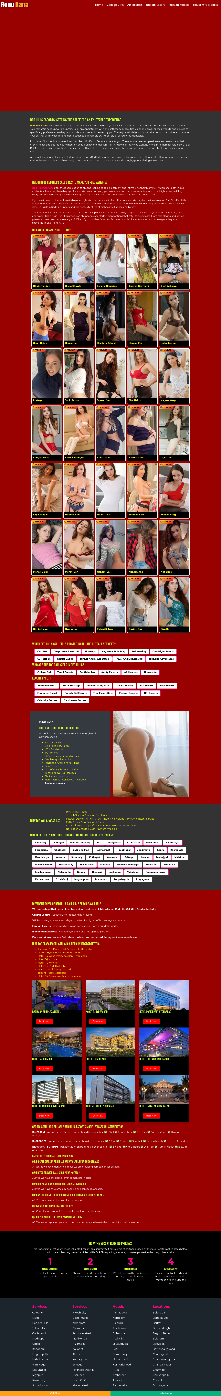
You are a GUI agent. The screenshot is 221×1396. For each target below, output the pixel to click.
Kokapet (77, 1349)
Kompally (76, 857)
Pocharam (101, 879)
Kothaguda (79, 1359)
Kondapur (38, 1349)
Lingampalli (120, 1359)
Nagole (81, 872)
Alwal (116, 1369)
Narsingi (97, 872)
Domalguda (160, 1385)
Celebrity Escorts (47, 700)
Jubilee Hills (39, 1328)
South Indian (87, 672)
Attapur (117, 1380)
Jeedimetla (144, 850)
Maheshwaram (44, 864)
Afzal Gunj (62, 879)
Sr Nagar (77, 1364)
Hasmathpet (103, 850)
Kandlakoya (42, 857)
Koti (115, 1349)
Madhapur (39, 1338)
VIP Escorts (146, 685)
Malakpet (179, 857)
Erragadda (114, 842)
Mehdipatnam (41, 1359)
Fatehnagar (173, 842)
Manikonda (79, 1338)
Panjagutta (120, 1312)
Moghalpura (81, 879)
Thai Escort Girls (102, 693)
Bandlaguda (160, 1317)
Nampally (119, 1317)
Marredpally (66, 864)
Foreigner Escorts (47, 693)
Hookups (90, 651)
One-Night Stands (163, 651)
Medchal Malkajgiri (128, 864)
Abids (76, 1354)
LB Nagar (128, 857)
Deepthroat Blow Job (66, 651)
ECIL (99, 842)
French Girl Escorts (76, 693)
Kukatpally (39, 1380)
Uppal (36, 1343)
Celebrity (37, 1312)
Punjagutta (142, 879)
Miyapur (37, 1375)
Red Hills (118, 1338)
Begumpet (39, 1369)
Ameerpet (78, 1323)
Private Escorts (124, 685)
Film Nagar (39, 1364)
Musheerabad (43, 872)
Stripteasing (139, 651)
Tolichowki (119, 1328)
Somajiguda (40, 1385)
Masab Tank (87, 864)
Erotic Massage (71, 685)
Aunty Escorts (109, 672)
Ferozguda (41, 850)
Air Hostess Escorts (75, 700)
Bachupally (120, 1385)
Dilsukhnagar (80, 1317)
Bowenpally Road (164, 1349)
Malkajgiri (162, 857)
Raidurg (118, 1323)
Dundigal (58, 842)
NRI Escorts (151, 693)
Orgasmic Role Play (113, 651)
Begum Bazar (161, 1333)
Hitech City (79, 1312)
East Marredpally (80, 842)
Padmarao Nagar (156, 872)
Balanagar (159, 1312)
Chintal (157, 1380)
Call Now (55, 1393)
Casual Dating (65, 659)
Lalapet (145, 857)
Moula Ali (169, 864)
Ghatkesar (60, 850)
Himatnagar (124, 850)
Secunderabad (81, 1333)
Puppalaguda (121, 879)
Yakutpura (133, 872)
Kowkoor (112, 857)
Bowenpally (120, 1354)
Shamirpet (79, 1328)
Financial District (83, 1369)
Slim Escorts (167, 685)
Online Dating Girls (98, 685)
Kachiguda (176, 850)
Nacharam (115, 872)
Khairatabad (80, 1385)
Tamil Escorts (65, 672)
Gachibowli (39, 1333)
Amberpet (119, 1375)
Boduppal (159, 1343)
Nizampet (78, 1343)
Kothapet (94, 857)
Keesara (60, 857)
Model (36, 1317)
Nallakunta (64, 872)
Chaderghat (160, 1354)
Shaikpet (78, 1375)
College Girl (44, 672)
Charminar (159, 1369)
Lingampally (40, 1354)
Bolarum (158, 1338)
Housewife (150, 672)
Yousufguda (120, 1343)
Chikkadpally (161, 1375)
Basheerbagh (161, 1328)
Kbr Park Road (122, 1364)
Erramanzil (133, 842)
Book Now (44, 1021)
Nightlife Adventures (161, 659)
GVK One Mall (81, 850)
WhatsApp (166, 1393)
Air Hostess (131, 672)
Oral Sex (42, 651)
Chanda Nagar (162, 1364)
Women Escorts (46, 685)
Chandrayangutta (164, 1359)
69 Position (44, 659)
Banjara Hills (40, 1323)
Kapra (160, 850)
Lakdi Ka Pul (80, 1380)
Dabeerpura (42, 879)
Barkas (157, 1323)
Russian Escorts (128, 693)
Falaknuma (153, 842)
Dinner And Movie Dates (94, 659)
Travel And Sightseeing (129, 659)
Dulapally (40, 842)
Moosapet (152, 864)
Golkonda (119, 1333)
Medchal (105, 864)
